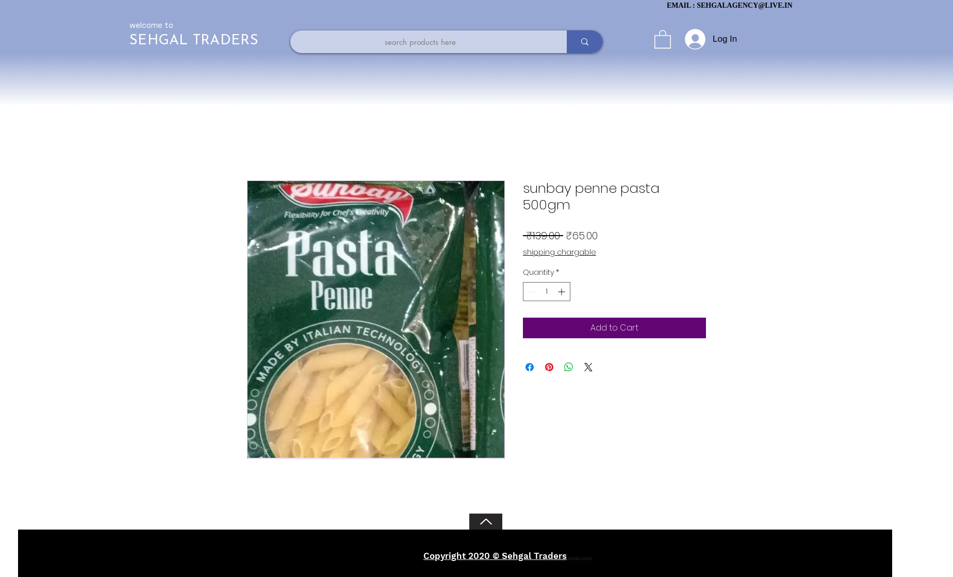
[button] (662, 38)
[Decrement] (530, 292)
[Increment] (562, 292)
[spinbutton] (546, 292)
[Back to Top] (485, 522)
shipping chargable (559, 252)
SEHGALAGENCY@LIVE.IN (744, 5)
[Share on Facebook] (529, 367)
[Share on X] (588, 367)
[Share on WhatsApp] (569, 367)
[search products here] (420, 41)
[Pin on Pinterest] (549, 367)
